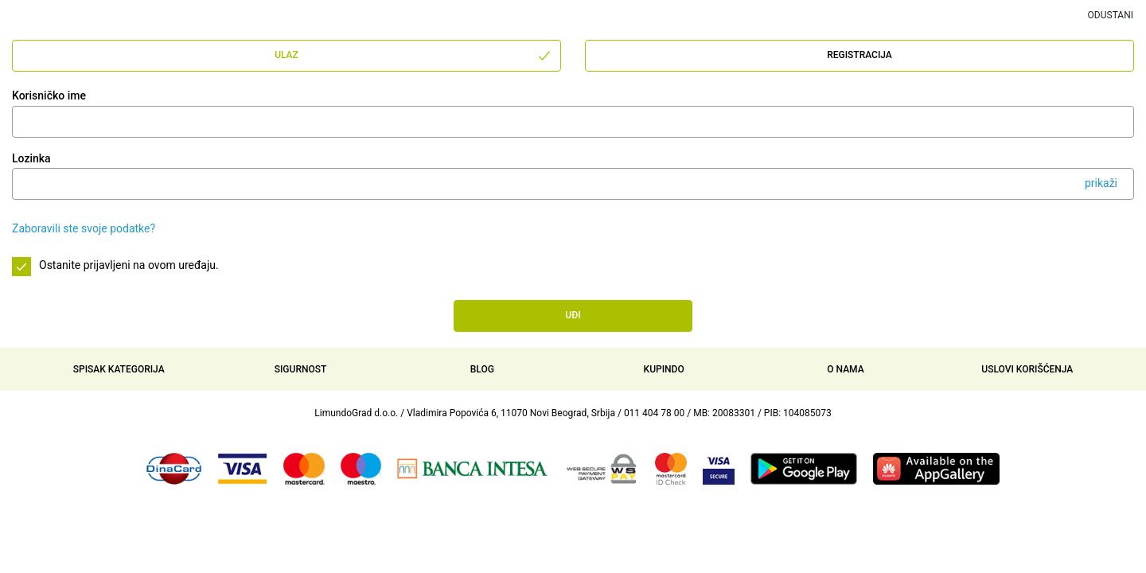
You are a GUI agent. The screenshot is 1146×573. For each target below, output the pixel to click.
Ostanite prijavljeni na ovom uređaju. (129, 265)
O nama (845, 369)
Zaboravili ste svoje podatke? (83, 228)
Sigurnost (301, 369)
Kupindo (664, 369)
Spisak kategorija (119, 369)
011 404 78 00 (654, 413)
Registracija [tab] (859, 54)
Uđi (572, 315)
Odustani (1110, 15)
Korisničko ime (49, 95)
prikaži (1101, 183)
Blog (482, 369)
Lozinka (31, 158)
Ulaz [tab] (413, 56)
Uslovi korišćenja (1027, 369)
